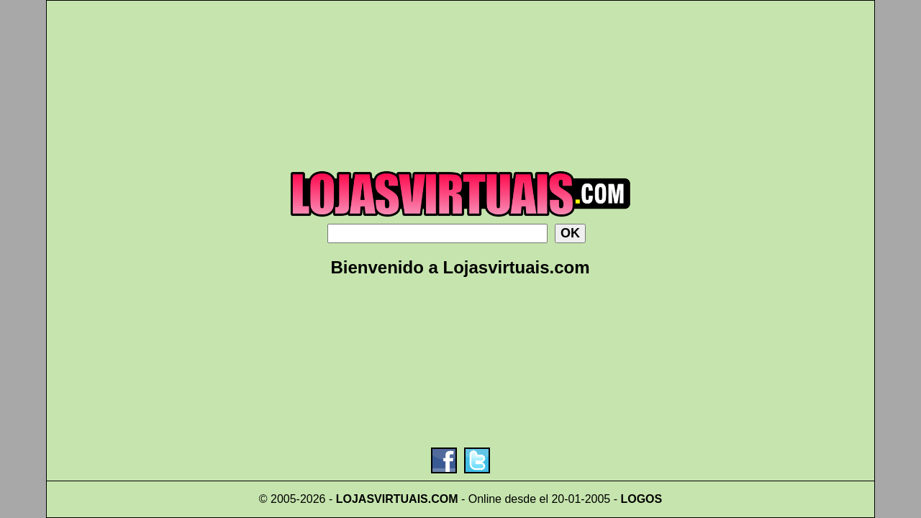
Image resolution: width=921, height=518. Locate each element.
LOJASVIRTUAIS (382, 499)
